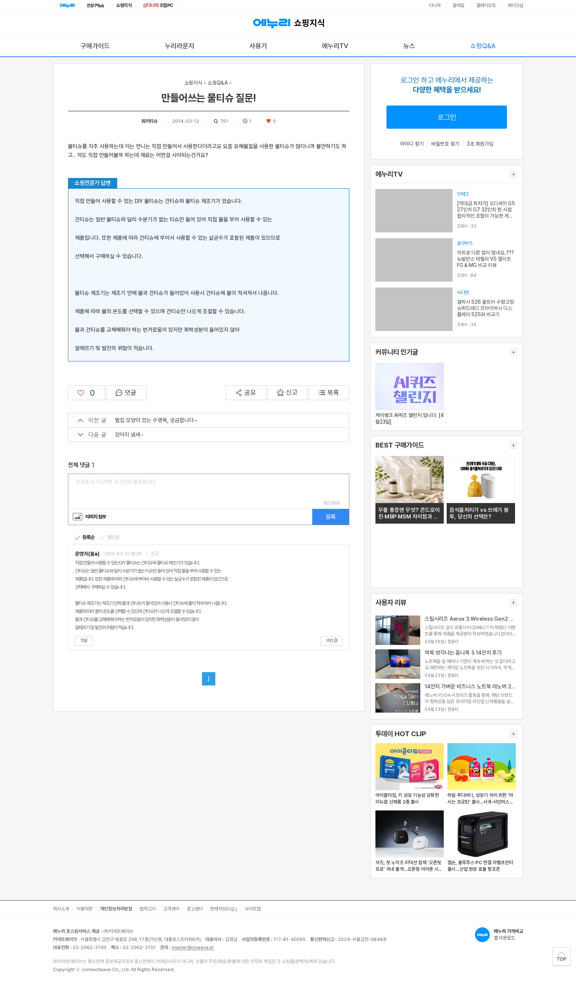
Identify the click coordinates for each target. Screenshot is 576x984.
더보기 (513, 174)
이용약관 (84, 909)
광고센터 (195, 909)
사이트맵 (253, 909)
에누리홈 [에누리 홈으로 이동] (67, 5)
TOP (561, 956)
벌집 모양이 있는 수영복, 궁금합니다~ (137, 420)
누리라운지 (179, 46)
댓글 (83, 640)
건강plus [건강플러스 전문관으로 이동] (95, 5)
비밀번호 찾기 (445, 144)
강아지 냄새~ (111, 434)
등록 (330, 516)
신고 (154, 554)
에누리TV (335, 46)
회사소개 (61, 909)
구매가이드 (95, 46)
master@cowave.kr (193, 947)
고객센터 (171, 909)
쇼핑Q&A (483, 46)
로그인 (447, 117)
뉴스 (409, 46)
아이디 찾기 (412, 144)
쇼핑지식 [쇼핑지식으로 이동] (124, 5)
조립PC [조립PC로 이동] (158, 5)
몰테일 (458, 5)
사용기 (258, 46)
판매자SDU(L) (223, 909)
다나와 (435, 5)
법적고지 (148, 909)
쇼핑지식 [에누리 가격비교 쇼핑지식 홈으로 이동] (288, 23)
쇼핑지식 (193, 83)
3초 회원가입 (480, 144)
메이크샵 (515, 5)
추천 (331, 640)
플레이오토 (486, 5)
